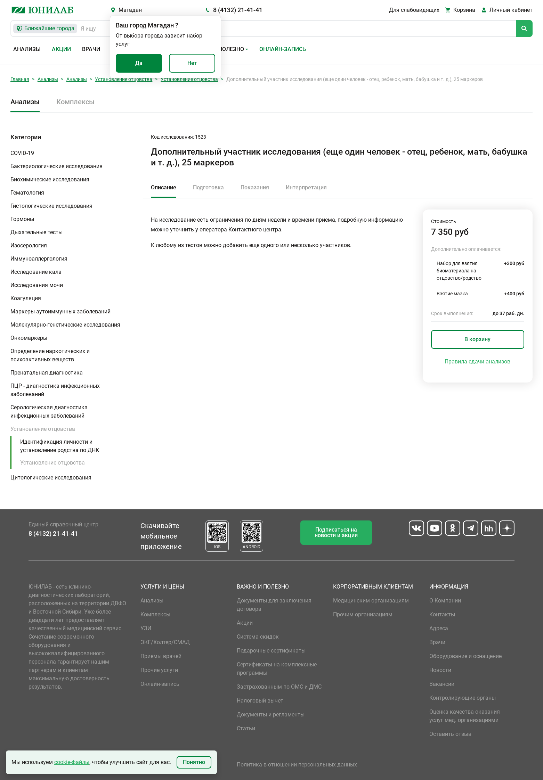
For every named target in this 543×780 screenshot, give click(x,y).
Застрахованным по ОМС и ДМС (279, 686)
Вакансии (441, 684)
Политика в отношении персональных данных (297, 764)
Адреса (438, 628)
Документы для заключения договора (274, 604)
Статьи (246, 728)
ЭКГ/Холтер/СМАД (165, 642)
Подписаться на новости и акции (336, 532)
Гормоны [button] (22, 219)
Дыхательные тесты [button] (36, 232)
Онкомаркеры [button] (28, 338)
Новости (440, 670)
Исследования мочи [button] (36, 285)
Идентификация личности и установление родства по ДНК (59, 445)
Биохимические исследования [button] (49, 179)
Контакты (442, 614)
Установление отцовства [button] (42, 429)
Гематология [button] (27, 192)
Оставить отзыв (450, 734)
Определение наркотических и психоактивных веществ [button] (50, 355)
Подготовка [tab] (208, 187)
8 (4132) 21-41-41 (237, 10)
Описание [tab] (163, 187)
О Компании (445, 600)
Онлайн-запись (282, 49)
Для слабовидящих (414, 10)
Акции (61, 49)
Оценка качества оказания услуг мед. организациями (464, 715)
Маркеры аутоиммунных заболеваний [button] (60, 311)
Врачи (91, 49)
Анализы (27, 49)
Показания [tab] (255, 187)
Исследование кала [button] (36, 272)
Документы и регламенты (271, 714)
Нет (192, 63)
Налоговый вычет (260, 700)
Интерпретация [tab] (306, 187)
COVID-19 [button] (22, 153)
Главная (19, 79)
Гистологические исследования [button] (51, 206)
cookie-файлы (71, 762)
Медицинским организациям (371, 600)
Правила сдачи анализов (477, 361)
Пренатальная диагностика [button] (46, 372)
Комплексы (75, 102)
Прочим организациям (362, 614)
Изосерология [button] (28, 245)
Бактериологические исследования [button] (56, 166)
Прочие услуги (159, 670)
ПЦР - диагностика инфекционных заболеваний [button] (55, 390)
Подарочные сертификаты (271, 650)
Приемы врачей (160, 656)
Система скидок (258, 636)
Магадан (130, 10)
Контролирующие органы (462, 698)
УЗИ (145, 628)
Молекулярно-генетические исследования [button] (65, 324)
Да (139, 63)
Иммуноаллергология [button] (38, 258)
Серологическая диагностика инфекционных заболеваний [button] (49, 411)
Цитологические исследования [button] (50, 477)
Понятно (194, 762)
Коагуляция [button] (25, 298)
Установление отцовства (123, 79)
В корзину (477, 339)
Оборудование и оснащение (465, 656)
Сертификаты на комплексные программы (277, 668)
